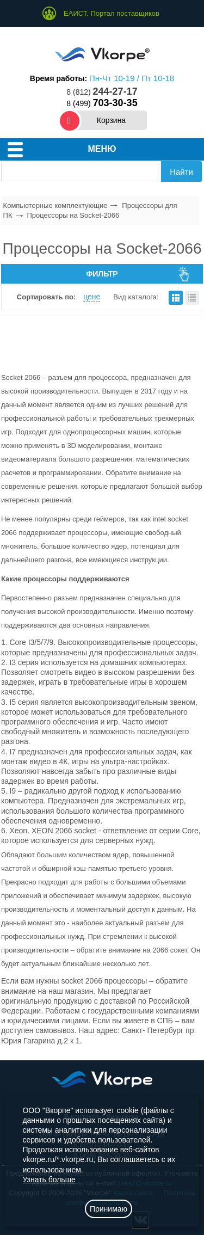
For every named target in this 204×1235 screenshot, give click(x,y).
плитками (176, 298)
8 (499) (101, 103)
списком (192, 298)
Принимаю (108, 1209)
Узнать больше (48, 1179)
